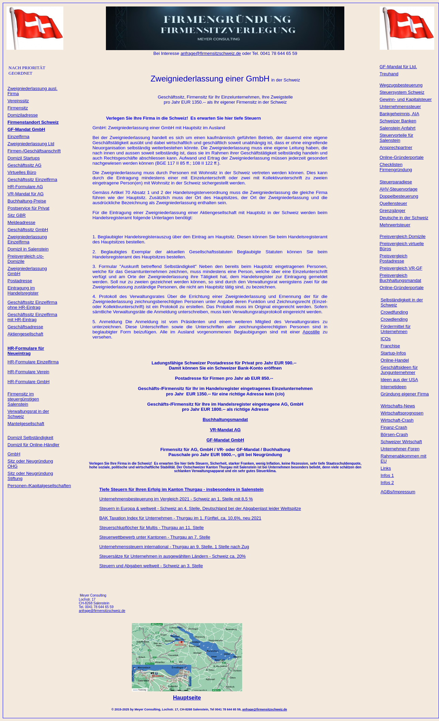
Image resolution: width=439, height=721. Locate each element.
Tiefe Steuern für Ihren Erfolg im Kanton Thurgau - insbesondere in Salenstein (181, 489)
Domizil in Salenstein (28, 249)
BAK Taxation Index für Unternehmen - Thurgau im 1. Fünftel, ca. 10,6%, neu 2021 (180, 518)
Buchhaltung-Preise (26, 201)
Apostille (311, 331)
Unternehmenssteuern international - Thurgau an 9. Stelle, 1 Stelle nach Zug (174, 546)
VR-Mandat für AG (25, 193)
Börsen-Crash (394, 434)
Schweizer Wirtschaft (401, 441)
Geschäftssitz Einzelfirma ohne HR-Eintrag (32, 305)
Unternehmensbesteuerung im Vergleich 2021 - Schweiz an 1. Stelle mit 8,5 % (176, 498)
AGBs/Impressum (397, 491)
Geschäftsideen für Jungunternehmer (399, 370)
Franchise (390, 345)
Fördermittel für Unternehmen (395, 329)
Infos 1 (387, 475)
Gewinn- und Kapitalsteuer (405, 99)
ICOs (385, 338)
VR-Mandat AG (225, 429)
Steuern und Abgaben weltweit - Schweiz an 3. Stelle (151, 565)
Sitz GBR (16, 215)
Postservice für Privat (28, 208)
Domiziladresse (22, 115)
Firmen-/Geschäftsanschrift (34, 150)
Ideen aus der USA (399, 379)
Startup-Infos (393, 353)
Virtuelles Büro (21, 172)
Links (385, 468)
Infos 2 (387, 482)
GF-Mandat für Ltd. (398, 66)
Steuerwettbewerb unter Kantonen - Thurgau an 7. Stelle (154, 537)
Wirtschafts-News (397, 405)
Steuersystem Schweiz (401, 92)
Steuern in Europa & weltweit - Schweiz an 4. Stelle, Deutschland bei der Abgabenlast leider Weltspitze (200, 508)
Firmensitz (17, 107)
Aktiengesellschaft (25, 333)
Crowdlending (394, 319)
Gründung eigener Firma (404, 393)
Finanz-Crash (393, 427)
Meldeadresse (21, 222)
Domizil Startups (23, 158)
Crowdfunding (394, 312)
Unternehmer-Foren (399, 448)
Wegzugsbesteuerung (400, 85)
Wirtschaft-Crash (396, 420)
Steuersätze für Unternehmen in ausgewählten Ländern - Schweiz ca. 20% (172, 556)
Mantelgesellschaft (25, 423)
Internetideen (393, 386)
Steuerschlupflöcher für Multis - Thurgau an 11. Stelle (151, 527)
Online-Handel (394, 360)
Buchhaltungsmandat (225, 419)
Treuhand (388, 73)
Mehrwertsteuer (394, 224)
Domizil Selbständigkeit (30, 437)
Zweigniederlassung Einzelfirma (27, 239)
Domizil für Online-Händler (33, 444)
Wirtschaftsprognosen (401, 413)
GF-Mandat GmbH (225, 439)
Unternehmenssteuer (400, 106)
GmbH (13, 453)
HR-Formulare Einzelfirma (33, 361)
